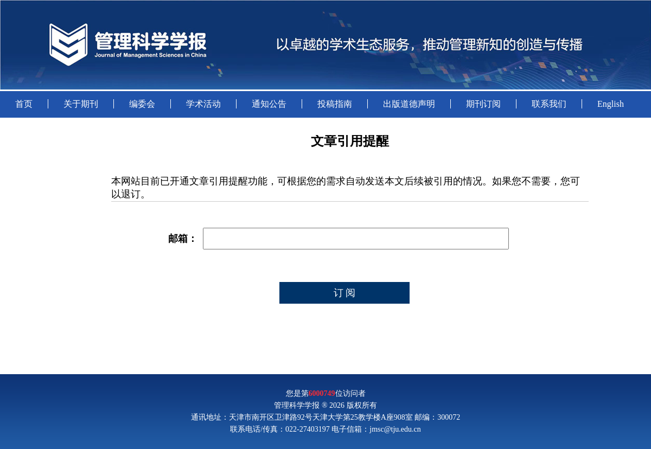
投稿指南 (334, 103)
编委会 (142, 103)
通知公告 (269, 103)
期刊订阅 (483, 103)
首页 (24, 103)
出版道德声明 (409, 103)
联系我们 (549, 103)
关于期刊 (80, 103)
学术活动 (203, 103)
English (610, 103)
